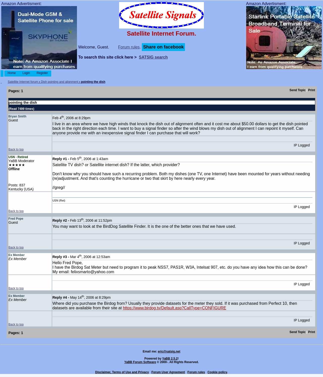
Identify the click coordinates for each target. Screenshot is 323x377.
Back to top (16, 149)
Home (11, 73)
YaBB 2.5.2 (170, 358)
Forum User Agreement (168, 372)
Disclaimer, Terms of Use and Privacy (122, 372)
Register (42, 73)
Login (26, 73)
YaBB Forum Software (140, 362)
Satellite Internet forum (23, 82)
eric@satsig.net (169, 351)
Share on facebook (163, 46)
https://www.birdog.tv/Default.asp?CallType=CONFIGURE (174, 308)
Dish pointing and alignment (59, 82)
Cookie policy (217, 372)
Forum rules (129, 47)
